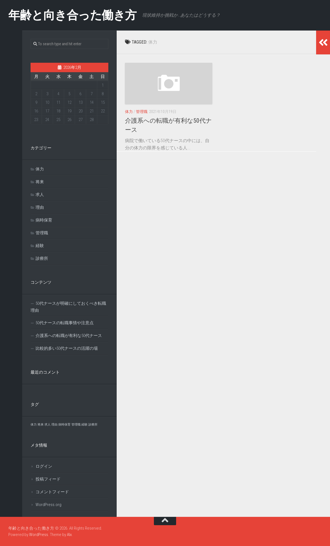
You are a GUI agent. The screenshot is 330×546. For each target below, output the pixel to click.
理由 (40, 207)
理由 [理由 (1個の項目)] (54, 424)
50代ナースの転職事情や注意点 (65, 322)
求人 (40, 194)
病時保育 (44, 220)
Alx (69, 534)
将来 (40, 181)
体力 (129, 111)
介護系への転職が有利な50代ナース (69, 335)
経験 (40, 245)
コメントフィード (52, 491)
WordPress (38, 534)
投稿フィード (48, 479)
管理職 (142, 111)
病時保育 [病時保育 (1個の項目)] (64, 424)
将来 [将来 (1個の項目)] (41, 424)
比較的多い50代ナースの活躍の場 (67, 348)
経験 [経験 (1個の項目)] (84, 424)
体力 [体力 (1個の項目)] (34, 424)
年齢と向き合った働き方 (72, 15)
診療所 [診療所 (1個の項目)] (93, 424)
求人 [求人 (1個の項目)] (47, 424)
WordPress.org (48, 504)
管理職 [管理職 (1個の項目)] (76, 424)
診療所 (42, 258)
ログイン (44, 466)
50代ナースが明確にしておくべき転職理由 (68, 307)
